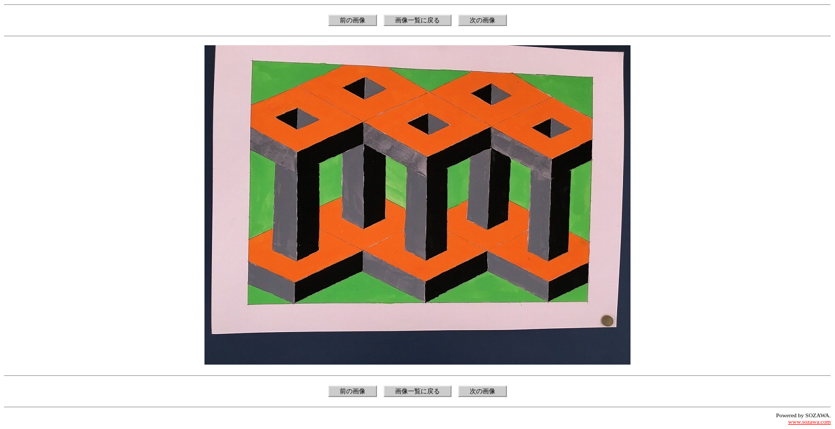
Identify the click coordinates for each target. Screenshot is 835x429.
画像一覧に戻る (417, 20)
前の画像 (352, 20)
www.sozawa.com (809, 421)
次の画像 (482, 20)
